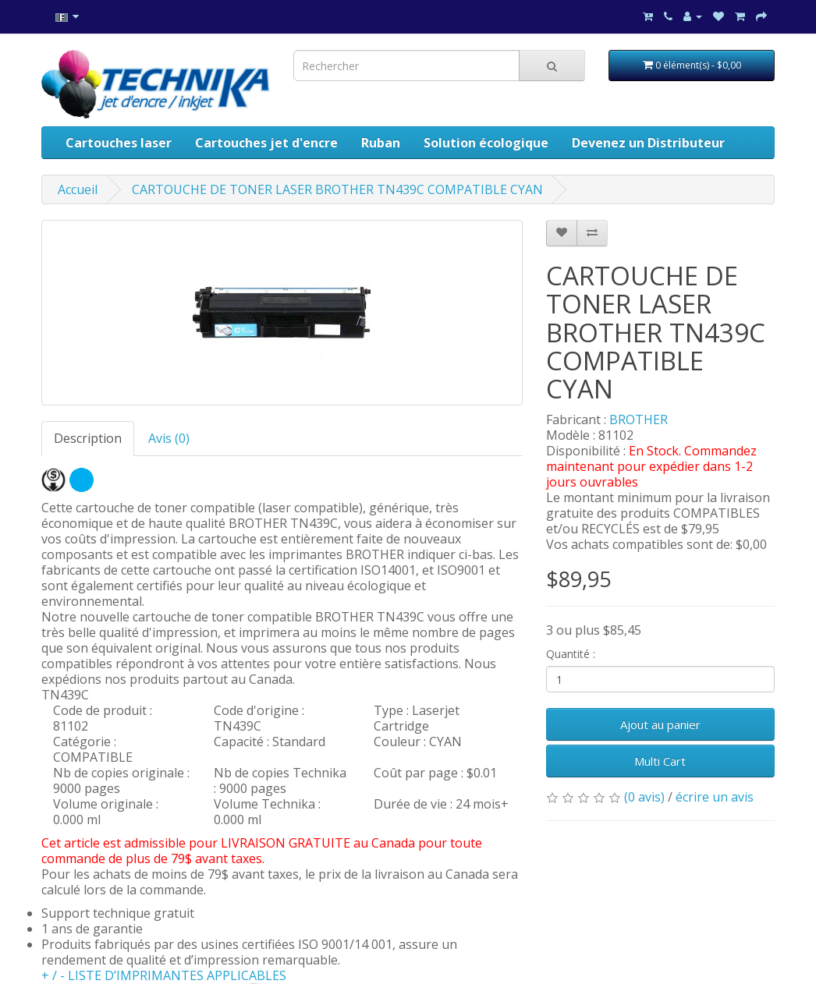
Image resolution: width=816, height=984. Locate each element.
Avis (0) (169, 438)
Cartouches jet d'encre (266, 142)
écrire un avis (715, 796)
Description (88, 438)
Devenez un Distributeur (648, 142)
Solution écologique (486, 142)
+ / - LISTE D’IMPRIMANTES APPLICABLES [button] (163, 975)
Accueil (78, 189)
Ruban (380, 142)
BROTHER (638, 419)
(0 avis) (644, 796)
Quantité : (570, 653)
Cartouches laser (119, 142)
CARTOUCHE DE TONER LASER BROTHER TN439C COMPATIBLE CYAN (337, 189)
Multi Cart (660, 761)
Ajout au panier (660, 724)
